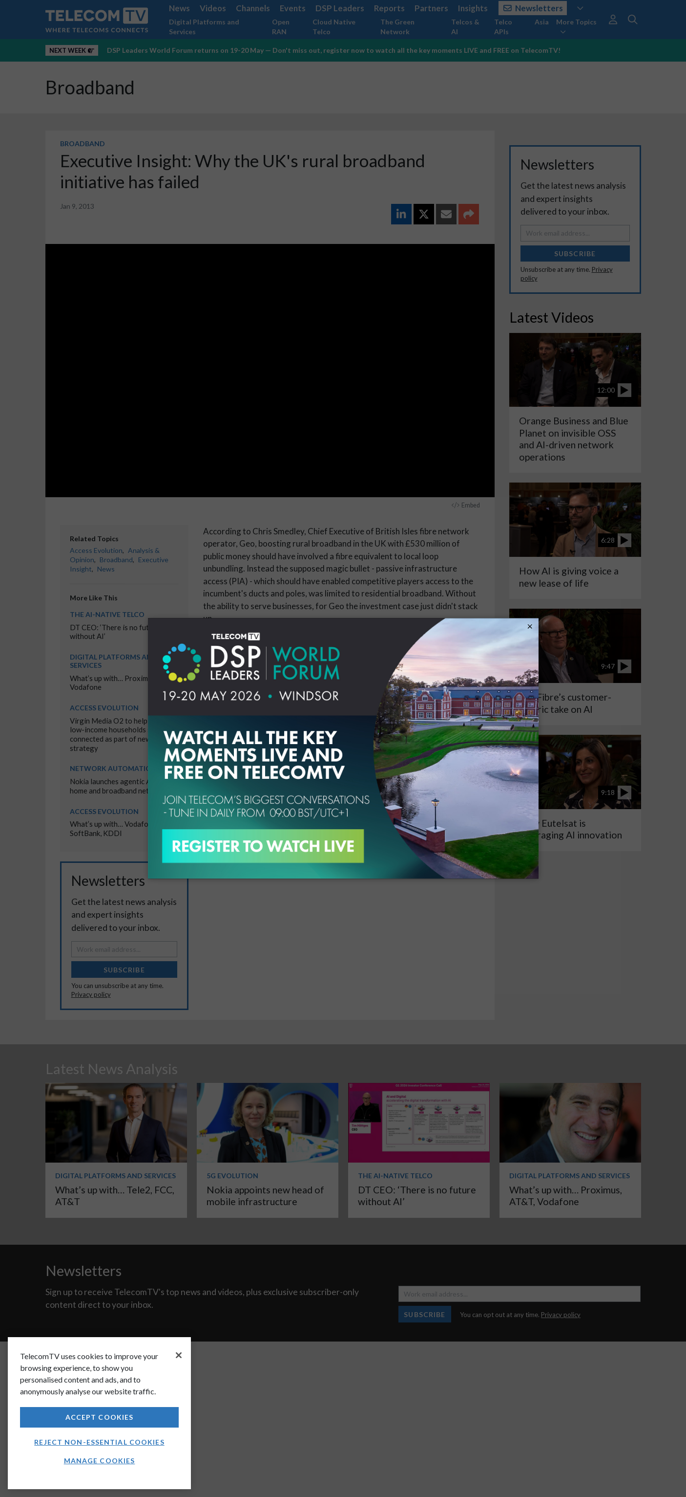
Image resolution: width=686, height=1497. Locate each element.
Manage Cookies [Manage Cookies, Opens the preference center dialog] (99, 1460)
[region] (99, 1413)
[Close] (178, 1355)
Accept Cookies (99, 1417)
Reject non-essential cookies (99, 1442)
